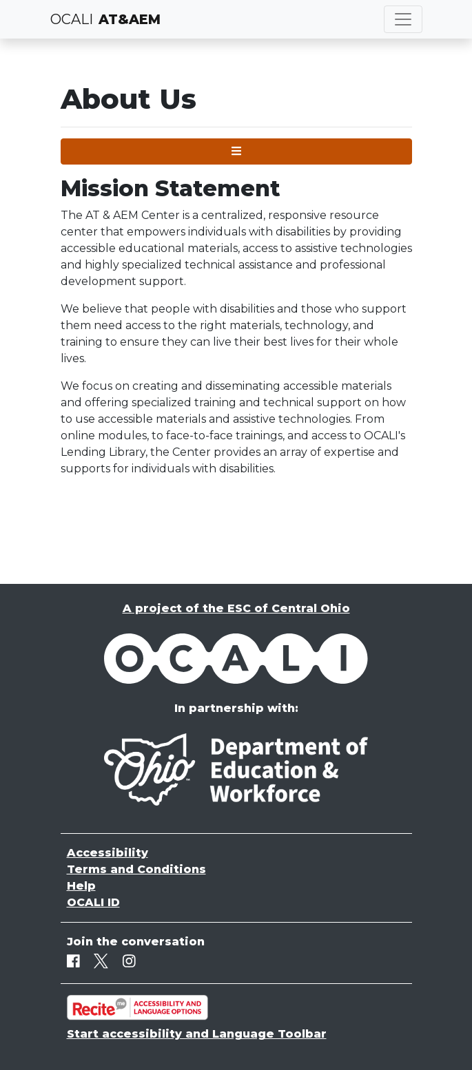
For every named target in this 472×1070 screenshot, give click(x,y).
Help (81, 885)
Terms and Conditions (136, 869)
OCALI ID (93, 902)
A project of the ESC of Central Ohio (236, 608)
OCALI (71, 19)
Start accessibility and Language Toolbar (197, 1033)
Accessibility (107, 852)
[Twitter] (101, 960)
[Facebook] (73, 960)
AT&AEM (130, 19)
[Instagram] (129, 960)
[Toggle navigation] (403, 19)
